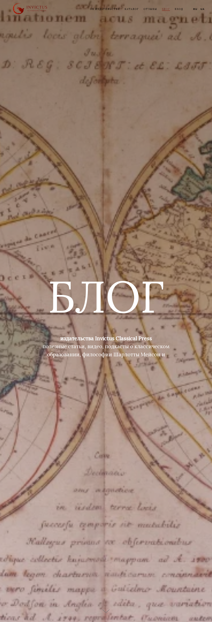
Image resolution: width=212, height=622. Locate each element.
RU (195, 9)
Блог (166, 9)
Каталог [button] (132, 9)
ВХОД (179, 9)
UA (202, 9)
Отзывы (150, 9)
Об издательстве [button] (105, 9)
